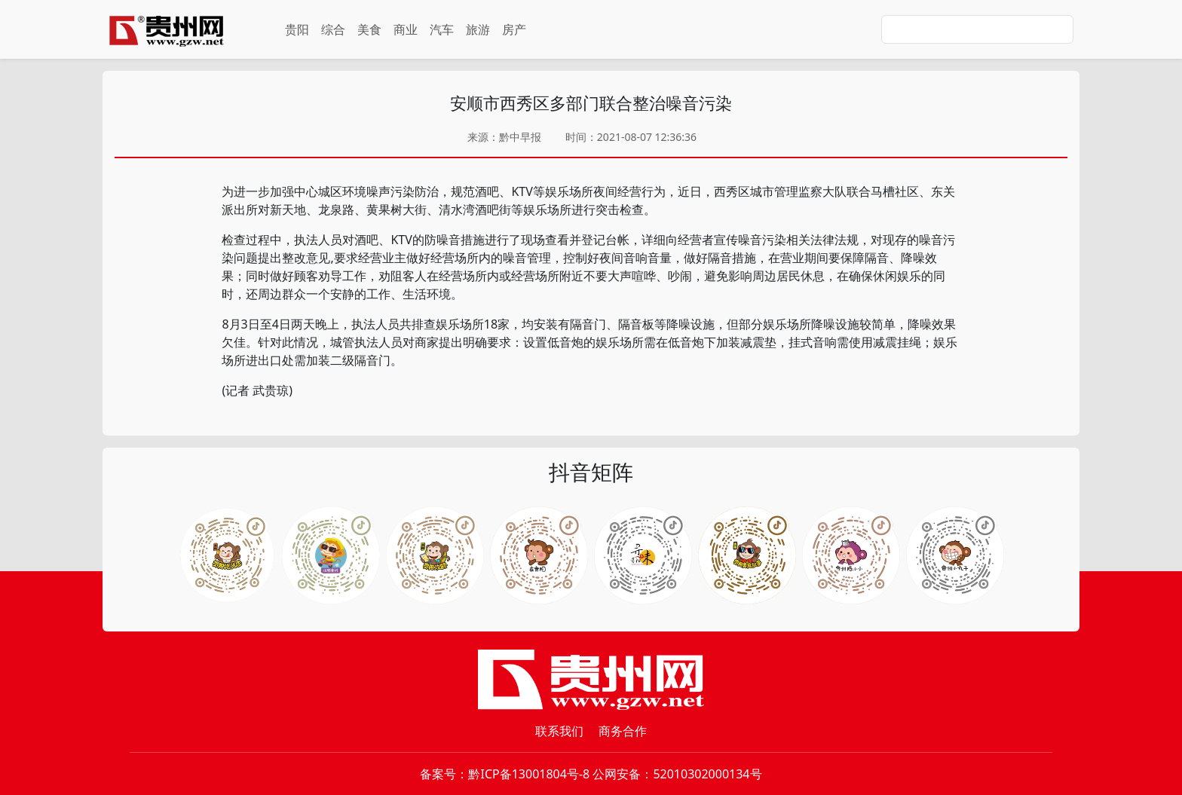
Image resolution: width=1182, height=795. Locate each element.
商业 (405, 29)
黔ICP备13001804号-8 (528, 774)
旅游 (478, 29)
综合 (333, 29)
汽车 (442, 29)
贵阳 (297, 29)
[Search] (977, 29)
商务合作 (623, 731)
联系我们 (559, 731)
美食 (369, 29)
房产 (514, 29)
